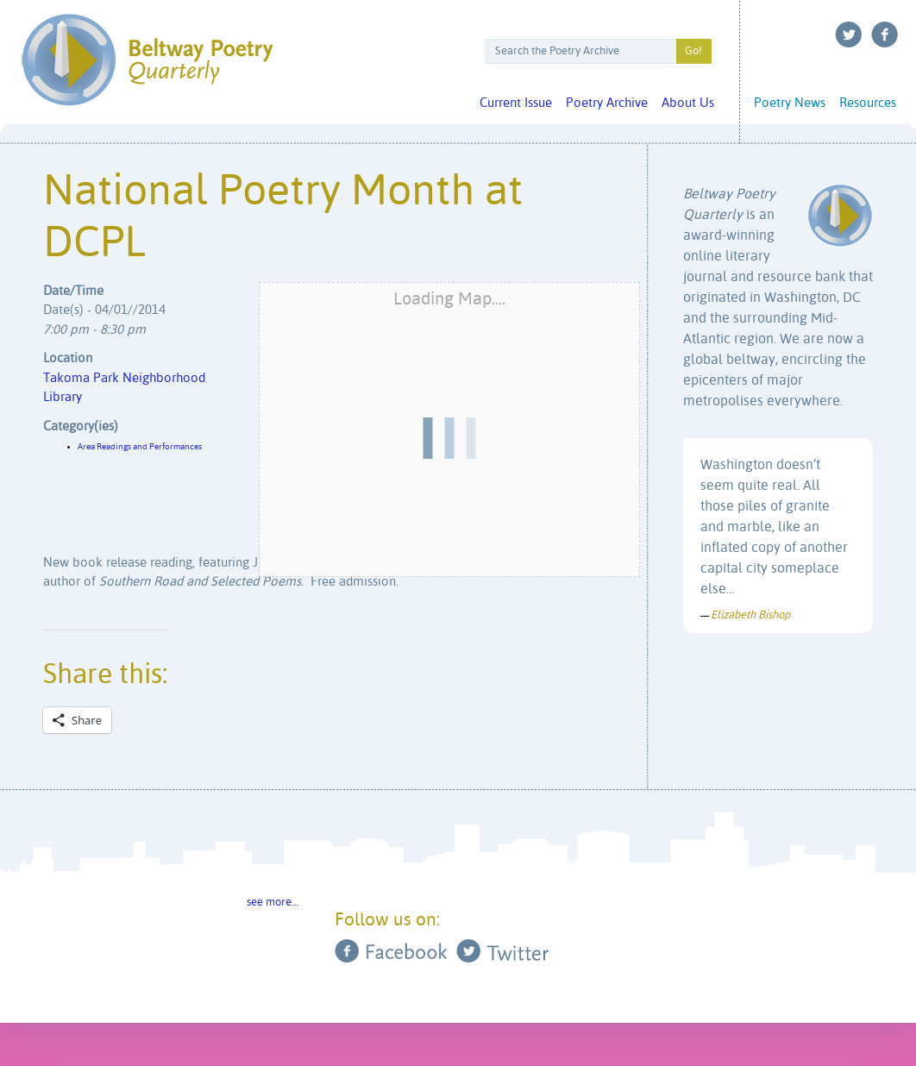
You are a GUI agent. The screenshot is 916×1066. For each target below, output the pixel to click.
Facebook (885, 34)
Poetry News (789, 103)
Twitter (849, 34)
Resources (867, 103)
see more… (272, 902)
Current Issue (516, 103)
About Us (688, 103)
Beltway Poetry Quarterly (147, 60)
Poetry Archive (607, 103)
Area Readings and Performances (140, 446)
